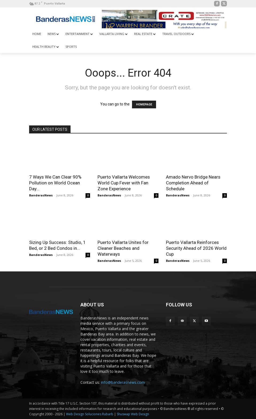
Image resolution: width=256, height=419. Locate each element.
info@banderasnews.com (123, 382)
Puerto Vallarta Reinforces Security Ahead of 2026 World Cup (196, 248)
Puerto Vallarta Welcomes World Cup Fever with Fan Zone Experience (124, 182)
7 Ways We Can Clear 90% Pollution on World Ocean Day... (55, 182)
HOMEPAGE (144, 104)
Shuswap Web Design (133, 414)
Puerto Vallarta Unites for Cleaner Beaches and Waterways (123, 248)
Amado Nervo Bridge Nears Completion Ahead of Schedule (193, 182)
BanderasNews (41, 195)
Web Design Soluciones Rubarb (89, 414)
